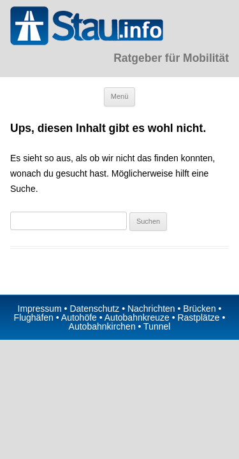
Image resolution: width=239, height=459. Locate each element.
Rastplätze (198, 317)
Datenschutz (94, 308)
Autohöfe (79, 317)
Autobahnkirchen (102, 326)
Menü (120, 96)
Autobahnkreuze (137, 317)
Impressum (40, 308)
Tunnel (156, 326)
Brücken (199, 308)
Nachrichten (151, 308)
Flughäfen (34, 317)
